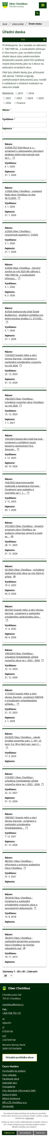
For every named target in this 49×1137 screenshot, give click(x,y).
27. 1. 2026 (10, 338)
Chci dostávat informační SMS (19, 1090)
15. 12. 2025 (11, 414)
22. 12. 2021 (11, 792)
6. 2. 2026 (10, 295)
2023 (19, 98)
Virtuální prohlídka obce (20, 1057)
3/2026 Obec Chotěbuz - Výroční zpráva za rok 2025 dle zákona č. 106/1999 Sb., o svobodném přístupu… (22, 273)
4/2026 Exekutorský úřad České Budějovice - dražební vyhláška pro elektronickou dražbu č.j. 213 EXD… (24, 316)
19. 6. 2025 (10, 585)
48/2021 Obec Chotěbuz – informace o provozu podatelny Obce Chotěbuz (22, 865)
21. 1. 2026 (10, 174)
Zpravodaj (8, 1106)
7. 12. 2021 (10, 836)
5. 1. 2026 (10, 206)
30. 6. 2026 (10, 593)
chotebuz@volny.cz (13, 1004)
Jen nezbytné (25, 1133)
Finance (21, 102)
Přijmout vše (9, 1133)
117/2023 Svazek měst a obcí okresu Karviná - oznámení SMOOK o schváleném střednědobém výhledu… (24, 699)
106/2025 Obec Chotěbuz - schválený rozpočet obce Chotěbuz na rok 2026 (24, 402)
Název (6, 109)
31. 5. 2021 (10, 876)
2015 (20, 93)
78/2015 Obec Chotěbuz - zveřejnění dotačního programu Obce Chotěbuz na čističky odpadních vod (22, 943)
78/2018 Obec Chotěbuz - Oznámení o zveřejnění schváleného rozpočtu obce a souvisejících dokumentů (21, 903)
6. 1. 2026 (10, 166)
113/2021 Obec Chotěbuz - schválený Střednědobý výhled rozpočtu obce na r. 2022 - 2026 (24, 781)
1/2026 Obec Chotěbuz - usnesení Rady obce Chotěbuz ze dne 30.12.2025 (23, 195)
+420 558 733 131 (11, 1013)
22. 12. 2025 (11, 374)
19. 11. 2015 (11, 956)
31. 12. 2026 (11, 382)
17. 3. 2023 (10, 756)
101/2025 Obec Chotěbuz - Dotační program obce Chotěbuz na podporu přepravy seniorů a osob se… (24, 531)
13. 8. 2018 (10, 916)
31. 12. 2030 (11, 677)
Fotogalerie (8, 1086)
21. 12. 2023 (11, 712)
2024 (30, 98)
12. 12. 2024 (11, 668)
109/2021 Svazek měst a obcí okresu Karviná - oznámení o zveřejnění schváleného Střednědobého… (21, 822)
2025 (41, 98)
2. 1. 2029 (10, 721)
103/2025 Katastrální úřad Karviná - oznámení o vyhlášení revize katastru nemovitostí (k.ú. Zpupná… (24, 444)
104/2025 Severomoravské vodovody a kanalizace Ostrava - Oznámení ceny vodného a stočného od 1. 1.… (22, 487)
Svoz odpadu (9, 1074)
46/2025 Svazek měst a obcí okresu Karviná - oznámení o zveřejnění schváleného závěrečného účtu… (24, 615)
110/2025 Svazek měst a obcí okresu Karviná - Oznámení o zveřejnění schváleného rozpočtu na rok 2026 (23, 360)
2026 (8, 102)
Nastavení (40, 1133)
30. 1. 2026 (10, 509)
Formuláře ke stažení (14, 1070)
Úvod (4, 24)
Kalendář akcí (9, 1082)
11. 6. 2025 (10, 628)
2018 (31, 93)
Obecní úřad (18, 24)
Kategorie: (8, 93)
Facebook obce (10, 1078)
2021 (8, 98)
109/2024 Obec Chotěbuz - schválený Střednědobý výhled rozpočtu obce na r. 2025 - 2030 (24, 657)
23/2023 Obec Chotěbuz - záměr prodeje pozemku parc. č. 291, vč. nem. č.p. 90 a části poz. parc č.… (23, 742)
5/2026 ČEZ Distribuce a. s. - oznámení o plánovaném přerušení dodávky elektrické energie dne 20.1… (24, 153)
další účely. (30, 1118)
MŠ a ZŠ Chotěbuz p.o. (14, 1102)
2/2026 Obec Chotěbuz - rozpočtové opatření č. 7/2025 (21, 233)
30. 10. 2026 (11, 466)
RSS (33, 39)
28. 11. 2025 (11, 545)
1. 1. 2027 (10, 422)
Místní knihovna (11, 1098)
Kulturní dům (9, 1094)
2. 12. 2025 (10, 457)
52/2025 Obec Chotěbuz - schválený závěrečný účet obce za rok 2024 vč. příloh (24, 573)
